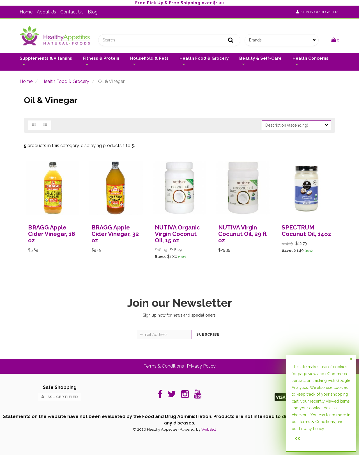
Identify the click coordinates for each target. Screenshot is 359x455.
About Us (46, 12)
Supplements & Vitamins (46, 58)
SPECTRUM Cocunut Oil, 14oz (306, 230)
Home (26, 12)
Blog (93, 12)
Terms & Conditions (164, 366)
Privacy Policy (201, 366)
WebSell (208, 429)
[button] (335, 40)
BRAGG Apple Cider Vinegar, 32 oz (115, 234)
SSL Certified (60, 397)
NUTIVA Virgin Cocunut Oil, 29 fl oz (242, 234)
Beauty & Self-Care (260, 58)
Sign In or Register (317, 12)
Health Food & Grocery (204, 58)
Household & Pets (149, 58)
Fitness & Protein (101, 58)
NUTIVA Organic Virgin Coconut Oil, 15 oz (177, 234)
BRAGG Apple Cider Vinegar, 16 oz (51, 234)
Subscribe (208, 334)
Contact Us (72, 12)
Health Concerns (310, 58)
